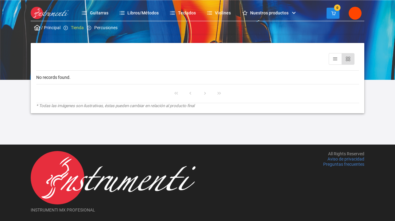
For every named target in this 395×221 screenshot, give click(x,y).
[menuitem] (96, 13)
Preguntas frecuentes (343, 164)
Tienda (77, 27)
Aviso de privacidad (345, 159)
